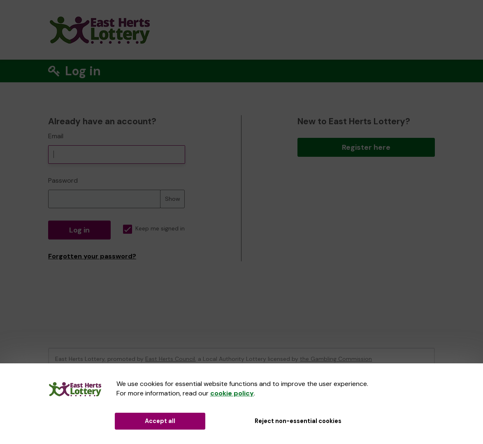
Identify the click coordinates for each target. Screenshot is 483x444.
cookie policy (232, 393)
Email (55, 136)
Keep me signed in (154, 228)
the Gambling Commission (336, 359)
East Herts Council (170, 359)
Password (63, 180)
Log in (79, 230)
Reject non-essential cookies (298, 421)
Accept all (160, 421)
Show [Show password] (172, 198)
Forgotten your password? (92, 256)
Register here (366, 147)
